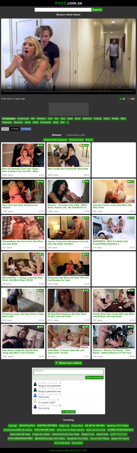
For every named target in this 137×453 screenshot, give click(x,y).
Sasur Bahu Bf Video (20, 434)
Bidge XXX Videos (120, 438)
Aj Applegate (8, 118)
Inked (35, 122)
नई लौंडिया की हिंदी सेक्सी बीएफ (120, 430)
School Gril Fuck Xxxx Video (65, 434)
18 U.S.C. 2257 (80, 450)
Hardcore (41, 118)
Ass (56, 118)
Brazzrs (89, 140)
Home (53, 450)
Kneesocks (45, 122)
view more (68, 412)
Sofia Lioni (64, 426)
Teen (63, 118)
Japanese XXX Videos (117, 426)
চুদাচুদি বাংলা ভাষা (118, 434)
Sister (27, 122)
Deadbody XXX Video (77, 438)
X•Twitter (14, 129)
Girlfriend (87, 118)
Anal (50, 118)
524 (131, 99)
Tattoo (107, 118)
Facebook (26, 129)
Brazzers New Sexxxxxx (55, 140)
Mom (123, 118)
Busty (77, 118)
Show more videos (68, 363)
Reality (115, 118)
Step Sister (77, 443)
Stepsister (7, 122)
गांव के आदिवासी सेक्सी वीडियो (20, 438)
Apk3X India (102, 434)
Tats (62, 122)
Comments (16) (75, 135)
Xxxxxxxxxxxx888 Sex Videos (18, 430)
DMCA (67, 450)
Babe (70, 118)
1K (122, 99)
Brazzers (18, 122)
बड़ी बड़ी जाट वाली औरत (95, 426)
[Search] (63, 10)
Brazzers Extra (76, 140)
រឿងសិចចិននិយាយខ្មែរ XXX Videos (50, 438)
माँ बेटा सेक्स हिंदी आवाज (45, 430)
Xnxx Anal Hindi (62, 443)
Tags (60, 450)
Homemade (23, 118)
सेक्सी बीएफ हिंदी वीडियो (47, 426)
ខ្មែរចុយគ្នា (13, 426)
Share (5, 129)
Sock (55, 122)
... (68, 122)
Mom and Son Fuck (96, 430)
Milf (32, 118)
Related (56, 135)
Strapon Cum (88, 434)
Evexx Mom (77, 426)
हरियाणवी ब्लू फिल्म (27, 426)
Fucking (97, 118)
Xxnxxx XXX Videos (99, 438)
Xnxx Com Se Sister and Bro (70, 430)
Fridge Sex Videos (41, 434)
